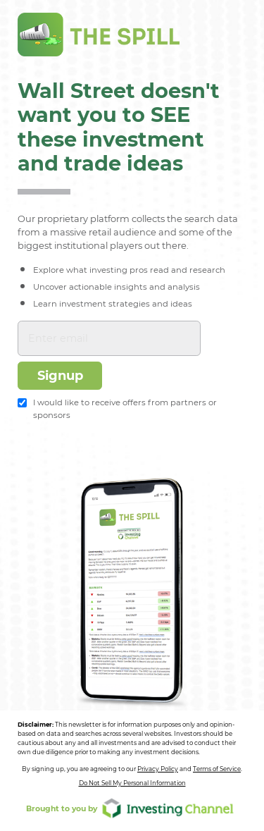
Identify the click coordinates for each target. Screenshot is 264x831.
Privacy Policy (157, 768)
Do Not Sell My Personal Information (132, 783)
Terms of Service (217, 768)
